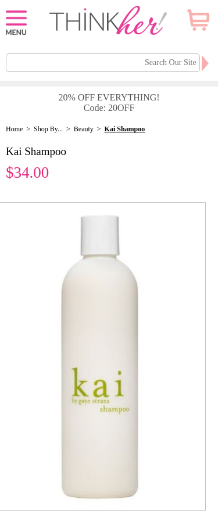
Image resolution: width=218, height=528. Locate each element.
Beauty (84, 129)
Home (14, 129)
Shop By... (48, 129)
